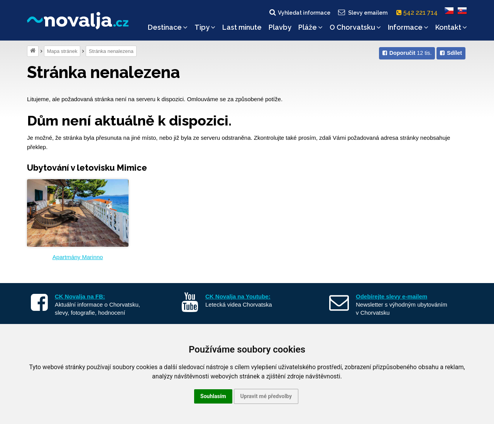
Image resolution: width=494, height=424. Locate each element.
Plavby (280, 27)
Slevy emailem (362, 12)
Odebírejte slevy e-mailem (391, 296)
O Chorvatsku (355, 27)
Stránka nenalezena (111, 51)
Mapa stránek (62, 51)
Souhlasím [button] (213, 396)
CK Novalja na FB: (80, 296)
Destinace (168, 27)
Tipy (205, 27)
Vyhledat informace (299, 12)
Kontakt (451, 27)
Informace (408, 27)
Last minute (242, 27)
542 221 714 (418, 12)
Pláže (310, 27)
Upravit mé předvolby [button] (266, 396)
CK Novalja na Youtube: (238, 296)
